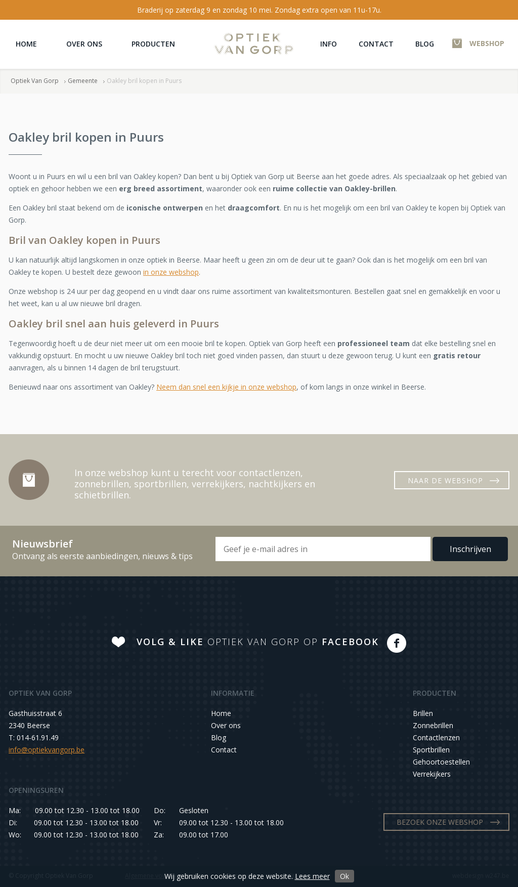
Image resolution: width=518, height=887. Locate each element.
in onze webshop (171, 272)
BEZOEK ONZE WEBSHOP (440, 822)
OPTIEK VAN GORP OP (258, 642)
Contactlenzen (436, 737)
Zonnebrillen (433, 725)
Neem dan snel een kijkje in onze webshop (226, 387)
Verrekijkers (432, 774)
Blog (424, 44)
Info (328, 44)
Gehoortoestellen (441, 762)
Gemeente (83, 80)
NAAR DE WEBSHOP (445, 480)
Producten (153, 44)
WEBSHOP (486, 43)
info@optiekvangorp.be (46, 749)
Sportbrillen (431, 749)
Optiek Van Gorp (253, 43)
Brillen (423, 713)
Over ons (84, 44)
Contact (376, 44)
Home (26, 44)
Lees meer (312, 876)
